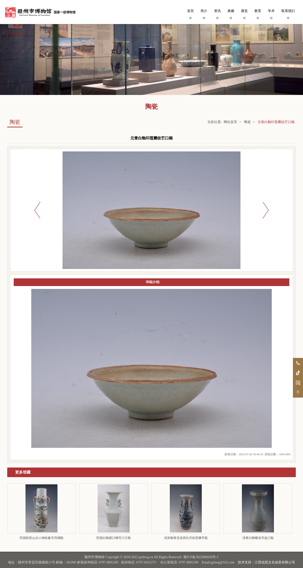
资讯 (217, 13)
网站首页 (230, 122)
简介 (203, 13)
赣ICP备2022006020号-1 (200, 557)
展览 (244, 13)
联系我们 (288, 13)
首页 (190, 13)
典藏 (230, 13)
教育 (257, 13)
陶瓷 (247, 122)
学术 (271, 13)
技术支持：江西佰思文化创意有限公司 (266, 562)
